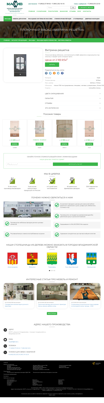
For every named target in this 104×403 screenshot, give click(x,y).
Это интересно (52, 108)
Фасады (9, 366)
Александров (10, 379)
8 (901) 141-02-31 (24, 354)
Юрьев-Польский (37, 384)
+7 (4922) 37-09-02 (44, 4)
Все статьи (52, 313)
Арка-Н (64, 147)
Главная (6, 362)
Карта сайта (52, 394)
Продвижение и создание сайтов (96, 363)
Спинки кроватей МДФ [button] (62, 18)
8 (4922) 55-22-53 (14, 354)
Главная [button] (31, 11)
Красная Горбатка (37, 381)
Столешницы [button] (78, 18)
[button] (49, 270)
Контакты (6, 376)
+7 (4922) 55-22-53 (93, 4)
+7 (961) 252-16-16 (57, 4)
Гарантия (49, 98)
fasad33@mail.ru (13, 341)
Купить (52, 64)
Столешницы (62, 366)
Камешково (36, 380)
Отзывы (48, 103)
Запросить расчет (75, 164)
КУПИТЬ (14, 144)
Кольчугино (10, 381)
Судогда (60, 383)
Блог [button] (79, 11)
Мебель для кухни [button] (19, 18)
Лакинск (60, 381)
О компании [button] (41, 11)
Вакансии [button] (64, 11)
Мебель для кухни (38, 368)
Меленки (9, 382)
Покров (9, 383)
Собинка (35, 383)
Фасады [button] (8, 18)
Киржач (60, 380)
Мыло (39, 147)
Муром (34, 382)
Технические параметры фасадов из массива (45, 372)
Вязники (35, 379)
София (15, 147)
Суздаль (9, 384)
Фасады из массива (12, 365)
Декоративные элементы (39, 367)
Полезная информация (10, 374)
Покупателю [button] (53, 11)
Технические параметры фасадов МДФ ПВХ (18, 372)
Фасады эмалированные (13, 367)
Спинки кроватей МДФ (65, 365)
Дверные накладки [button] (92, 18)
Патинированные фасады (14, 369)
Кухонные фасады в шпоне (14, 368)
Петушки (60, 382)
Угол (89, 147)
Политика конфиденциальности (64, 387)
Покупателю (7, 371)
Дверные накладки (64, 367)
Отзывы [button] (72, 11)
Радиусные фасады (38, 366)
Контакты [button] (87, 11)
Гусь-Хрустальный (12, 380)
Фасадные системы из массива (41, 369)
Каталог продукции (9, 364)
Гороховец (61, 379)
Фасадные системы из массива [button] (40, 18)
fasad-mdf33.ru (39, 387)
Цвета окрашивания (54, 93)
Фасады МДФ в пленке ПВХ (40, 365)
